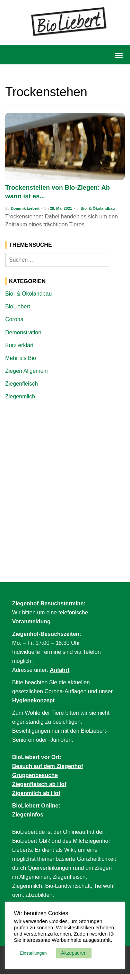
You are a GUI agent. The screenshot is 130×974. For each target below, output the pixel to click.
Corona (14, 319)
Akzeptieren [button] (74, 953)
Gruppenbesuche (35, 775)
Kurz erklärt (19, 345)
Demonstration (23, 332)
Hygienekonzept (33, 700)
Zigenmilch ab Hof (36, 793)
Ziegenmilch (20, 396)
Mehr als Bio (20, 358)
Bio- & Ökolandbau (97, 208)
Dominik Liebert (25, 208)
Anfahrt (60, 670)
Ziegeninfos (27, 815)
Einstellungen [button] (33, 953)
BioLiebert (17, 306)
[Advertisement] (65, 474)
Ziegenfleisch (21, 384)
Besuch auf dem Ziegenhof (47, 766)
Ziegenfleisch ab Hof (39, 784)
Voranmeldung (31, 621)
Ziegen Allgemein (26, 371)
